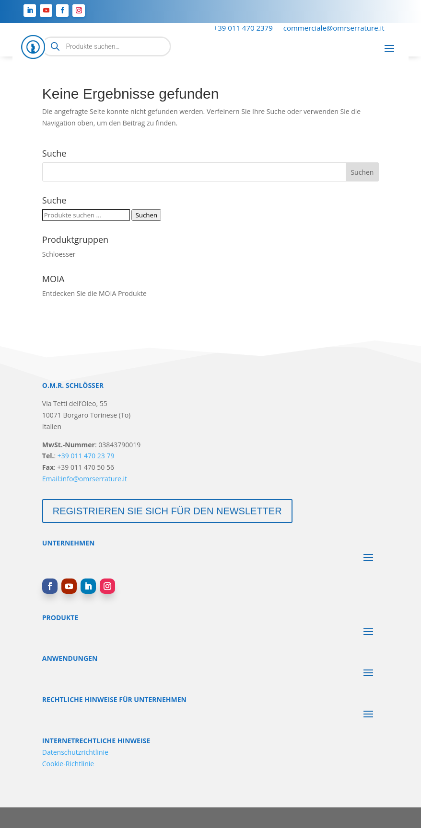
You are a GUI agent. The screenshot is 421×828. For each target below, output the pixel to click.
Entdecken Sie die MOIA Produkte (94, 293)
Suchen (146, 215)
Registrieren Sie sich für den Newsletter (167, 511)
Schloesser (59, 254)
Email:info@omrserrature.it (84, 478)
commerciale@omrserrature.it (334, 28)
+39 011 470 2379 (243, 28)
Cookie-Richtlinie (68, 763)
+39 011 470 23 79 (86, 455)
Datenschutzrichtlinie (75, 752)
